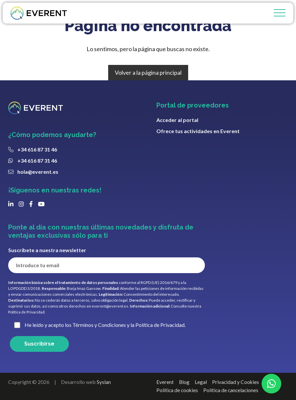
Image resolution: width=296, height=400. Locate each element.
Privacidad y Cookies (236, 382)
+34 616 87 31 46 (37, 149)
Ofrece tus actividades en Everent (198, 131)
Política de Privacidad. (27, 312)
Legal (201, 382)
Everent (165, 382)
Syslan (104, 382)
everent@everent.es (110, 306)
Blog (184, 382)
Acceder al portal (177, 120)
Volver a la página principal (148, 72)
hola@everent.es (37, 172)
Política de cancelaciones (232, 390)
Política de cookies (177, 390)
